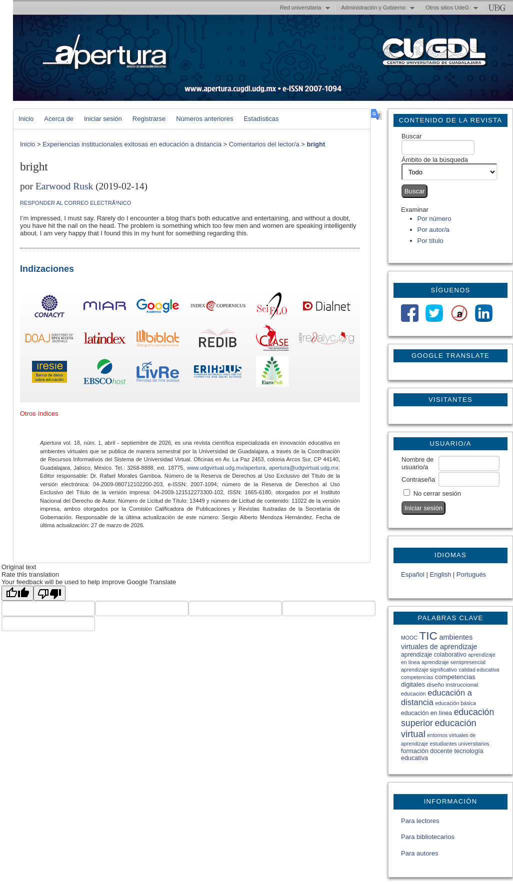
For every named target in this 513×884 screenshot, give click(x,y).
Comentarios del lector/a (264, 144)
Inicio (26, 118)
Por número (435, 218)
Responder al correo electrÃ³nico (75, 203)
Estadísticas (261, 118)
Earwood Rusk (64, 186)
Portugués (471, 574)
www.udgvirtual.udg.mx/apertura (226, 468)
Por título (431, 240)
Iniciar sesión (103, 118)
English (441, 574)
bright (315, 144)
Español (412, 574)
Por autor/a (434, 229)
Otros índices (39, 413)
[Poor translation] (50, 593)
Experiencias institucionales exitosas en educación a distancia (132, 144)
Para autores (419, 853)
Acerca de (59, 118)
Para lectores (420, 821)
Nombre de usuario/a (418, 463)
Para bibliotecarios (427, 837)
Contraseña (418, 479)
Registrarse (149, 118)
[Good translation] (18, 593)
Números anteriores (204, 118)
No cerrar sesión (437, 493)
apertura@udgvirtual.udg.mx (303, 468)
